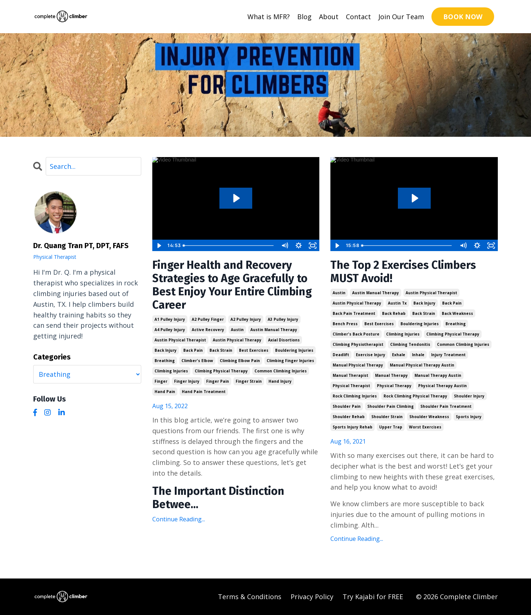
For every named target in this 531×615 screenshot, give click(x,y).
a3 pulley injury (283, 319)
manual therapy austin (437, 375)
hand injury (280, 381)
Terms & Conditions (249, 596)
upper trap (390, 427)
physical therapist (351, 385)
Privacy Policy (312, 596)
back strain (220, 350)
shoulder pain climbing (390, 406)
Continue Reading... (178, 519)
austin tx (397, 303)
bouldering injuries (294, 350)
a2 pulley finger (208, 319)
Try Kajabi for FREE (373, 596)
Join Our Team (401, 16)
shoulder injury (469, 396)
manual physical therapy (358, 365)
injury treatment (448, 354)
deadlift (341, 354)
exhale (398, 354)
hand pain (165, 391)
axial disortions (284, 340)
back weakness (457, 313)
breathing (165, 360)
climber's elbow (197, 360)
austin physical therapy (237, 340)
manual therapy (391, 375)
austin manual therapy (273, 329)
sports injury (469, 416)
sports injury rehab (352, 427)
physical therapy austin (442, 385)
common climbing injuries (280, 370)
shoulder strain (387, 416)
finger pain (217, 381)
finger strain (249, 381)
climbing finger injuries (290, 360)
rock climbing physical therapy (415, 396)
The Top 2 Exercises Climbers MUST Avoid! (403, 271)
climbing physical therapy (221, 370)
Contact (358, 16)
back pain (193, 350)
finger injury (186, 381)
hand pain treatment (204, 391)
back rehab (394, 313)
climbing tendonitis (410, 344)
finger (161, 381)
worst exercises (425, 427)
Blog (304, 16)
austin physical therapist (180, 340)
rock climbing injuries (355, 396)
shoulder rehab (349, 416)
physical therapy (394, 385)
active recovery (208, 329)
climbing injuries (171, 370)
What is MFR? (268, 16)
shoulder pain (347, 406)
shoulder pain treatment (446, 406)
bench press (345, 323)
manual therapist (350, 375)
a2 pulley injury (245, 319)
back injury (166, 350)
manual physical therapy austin (422, 365)
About (329, 16)
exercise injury (370, 354)
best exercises (253, 350)
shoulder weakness (429, 416)
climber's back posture (356, 334)
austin (237, 329)
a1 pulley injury (170, 319)
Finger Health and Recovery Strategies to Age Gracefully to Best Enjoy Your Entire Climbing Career (232, 285)
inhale (418, 354)
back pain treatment (354, 313)
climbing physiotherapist (358, 344)
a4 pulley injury (170, 329)
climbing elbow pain (240, 360)
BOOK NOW (462, 16)
